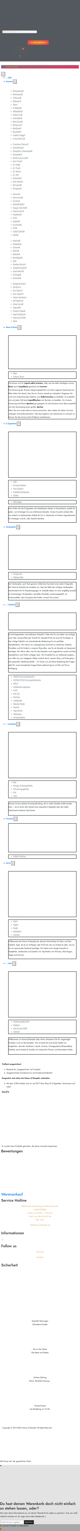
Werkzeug (17, 714)
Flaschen (16, 697)
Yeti (14, 321)
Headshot (16, 214)
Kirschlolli (17, 224)
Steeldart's (17, 931)
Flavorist (16, 194)
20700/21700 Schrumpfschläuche (27, 680)
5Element (16, 101)
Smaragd (16, 274)
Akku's (15, 683)
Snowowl (16, 278)
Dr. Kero (16, 171)
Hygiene (16, 1025)
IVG (14, 218)
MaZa (15, 235)
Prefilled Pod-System (21, 492)
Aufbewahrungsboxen (21, 687)
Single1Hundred (19, 268)
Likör (15, 796)
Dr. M (15, 175)
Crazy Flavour (18, 138)
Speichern (29, 1522)
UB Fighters (17, 300)
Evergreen (17, 188)
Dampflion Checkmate (21, 151)
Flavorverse (17, 197)
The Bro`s (16, 287)
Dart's (15, 921)
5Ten (15, 104)
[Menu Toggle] (3, 74)
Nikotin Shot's (18, 376)
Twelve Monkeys (19, 297)
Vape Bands (18, 710)
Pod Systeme (18, 488)
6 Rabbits (16, 108)
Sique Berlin (18, 271)
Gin (14, 792)
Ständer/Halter (19, 704)
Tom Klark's (17, 290)
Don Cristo (17, 161)
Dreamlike (17, 178)
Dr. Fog (16, 164)
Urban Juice (17, 304)
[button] (40, 1239)
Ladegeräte (17, 700)
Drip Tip (16, 693)
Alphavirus (17, 115)
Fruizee (16, 201)
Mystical (16, 240)
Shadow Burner (19, 264)
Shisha (15, 495)
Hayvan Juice (18, 211)
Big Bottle (16, 131)
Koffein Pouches (19, 856)
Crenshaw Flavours (20, 144)
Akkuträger (17, 502)
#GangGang (18, 91)
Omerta (16, 247)
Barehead (16, 128)
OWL (15, 251)
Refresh (16, 254)
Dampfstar (17, 154)
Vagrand (16, 307)
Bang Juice (17, 125)
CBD (15, 482)
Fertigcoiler (17, 574)
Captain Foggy (18, 135)
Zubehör (16, 935)
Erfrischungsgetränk (21, 789)
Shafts (15, 928)
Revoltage (17, 257)
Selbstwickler (18, 577)
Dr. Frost (16, 168)
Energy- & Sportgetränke (22, 785)
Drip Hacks (17, 181)
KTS (14, 228)
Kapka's (16, 221)
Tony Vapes (17, 294)
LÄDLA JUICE (18, 231)
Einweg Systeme (19, 485)
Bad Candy (17, 121)
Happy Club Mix (19, 208)
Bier (14, 782)
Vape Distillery (18, 314)
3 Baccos (16, 98)
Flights (15, 924)
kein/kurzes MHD (20, 1028)
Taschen (16, 707)
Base (15, 373)
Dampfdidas (17, 147)
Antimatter (17, 118)
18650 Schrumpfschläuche (23, 676)
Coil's (15, 690)
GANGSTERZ (18, 204)
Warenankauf (12, 1194)
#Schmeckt (17, 94)
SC (14, 261)
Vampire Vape (18, 311)
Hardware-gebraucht (21, 1021)
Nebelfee (16, 244)
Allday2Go (17, 111)
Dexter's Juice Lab (20, 158)
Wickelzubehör (19, 717)
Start (3, 66)
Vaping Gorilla (18, 317)
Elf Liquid (16, 185)
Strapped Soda (19, 283)
